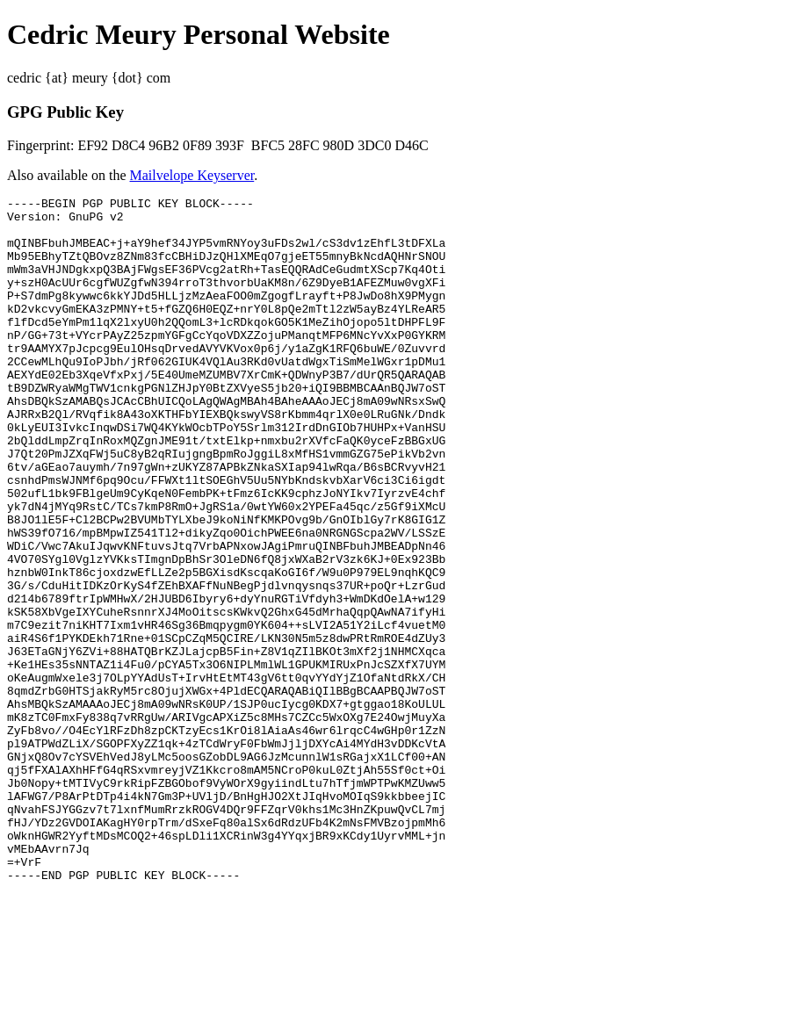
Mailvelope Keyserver (192, 175)
